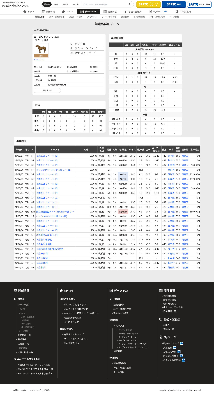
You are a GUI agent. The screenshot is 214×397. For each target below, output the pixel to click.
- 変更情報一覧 (23, 334)
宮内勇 (171, 169)
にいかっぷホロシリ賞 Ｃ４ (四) (51, 216)
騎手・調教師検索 (56, 16)
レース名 (75, 4)
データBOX (88, 11)
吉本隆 (171, 155)
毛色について (39, 59)
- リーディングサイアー (126, 340)
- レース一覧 (22, 304)
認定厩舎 (125, 16)
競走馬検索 (39, 16)
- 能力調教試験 (119, 363)
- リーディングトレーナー (127, 337)
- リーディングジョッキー (127, 333)
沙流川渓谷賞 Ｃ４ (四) (47, 234)
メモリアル (92, 16)
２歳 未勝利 (42, 253)
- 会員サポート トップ (73, 334)
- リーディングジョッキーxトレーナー (133, 347)
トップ (28, 11)
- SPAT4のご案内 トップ (74, 304)
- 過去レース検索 (120, 313)
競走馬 (47, 4)
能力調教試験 (139, 16)
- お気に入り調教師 (171, 360)
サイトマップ (35, 390)
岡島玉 (185, 155)
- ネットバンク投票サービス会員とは (80, 313)
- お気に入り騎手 (170, 355)
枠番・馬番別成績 (157, 16)
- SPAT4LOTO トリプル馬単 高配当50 (34, 373)
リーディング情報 (108, 16)
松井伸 (171, 160)
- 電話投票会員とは (71, 317)
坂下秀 (171, 239)
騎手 (56, 4)
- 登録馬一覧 (168, 328)
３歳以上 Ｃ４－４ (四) (47, 155)
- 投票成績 (167, 347)
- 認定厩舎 (117, 350)
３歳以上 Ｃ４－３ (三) (47, 197)
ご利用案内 (183, 11)
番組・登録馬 (132, 11)
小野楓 (171, 253)
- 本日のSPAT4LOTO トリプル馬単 (33, 364)
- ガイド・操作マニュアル (75, 338)
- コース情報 (118, 371)
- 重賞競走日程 (169, 299)
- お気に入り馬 (169, 351)
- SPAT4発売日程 (70, 343)
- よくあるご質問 (70, 321)
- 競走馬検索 (118, 304)
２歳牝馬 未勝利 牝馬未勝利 (49, 248)
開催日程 (110, 11)
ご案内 (47, 390)
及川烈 (171, 183)
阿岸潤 (171, 174)
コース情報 (174, 16)
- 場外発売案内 (169, 303)
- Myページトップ (170, 343)
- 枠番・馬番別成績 (121, 367)
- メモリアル (118, 325)
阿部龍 (171, 267)
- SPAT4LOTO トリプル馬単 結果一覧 (34, 369)
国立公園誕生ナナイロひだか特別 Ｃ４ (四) (55, 211)
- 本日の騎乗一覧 (24, 352)
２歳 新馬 (40, 267)
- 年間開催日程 (169, 296)
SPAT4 (67, 11)
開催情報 (48, 11)
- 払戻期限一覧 (169, 311)
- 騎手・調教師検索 (121, 308)
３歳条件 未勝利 (44, 239)
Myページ (158, 11)
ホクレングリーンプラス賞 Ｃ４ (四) (53, 169)
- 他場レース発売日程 (172, 307)
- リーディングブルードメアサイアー (132, 343)
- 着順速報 (21, 339)
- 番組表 (166, 325)
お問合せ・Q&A (19, 390)
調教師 (65, 4)
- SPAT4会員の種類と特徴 (75, 308)
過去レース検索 (75, 16)
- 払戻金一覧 (22, 343)
